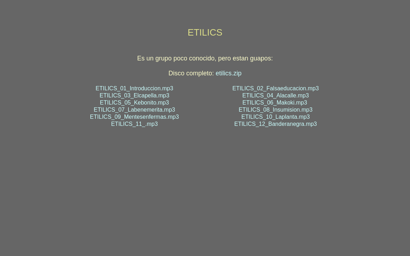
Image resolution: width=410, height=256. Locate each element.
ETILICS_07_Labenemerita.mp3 (134, 110)
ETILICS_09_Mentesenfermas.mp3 (134, 117)
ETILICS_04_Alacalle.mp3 (275, 95)
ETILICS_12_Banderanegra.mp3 (275, 124)
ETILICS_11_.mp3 (134, 124)
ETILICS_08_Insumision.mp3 (275, 110)
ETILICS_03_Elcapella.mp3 (135, 95)
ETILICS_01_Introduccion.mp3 (134, 88)
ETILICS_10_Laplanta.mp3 (275, 117)
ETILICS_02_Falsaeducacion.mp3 (275, 88)
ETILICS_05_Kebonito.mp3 (134, 103)
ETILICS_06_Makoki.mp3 (275, 103)
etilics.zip (229, 73)
